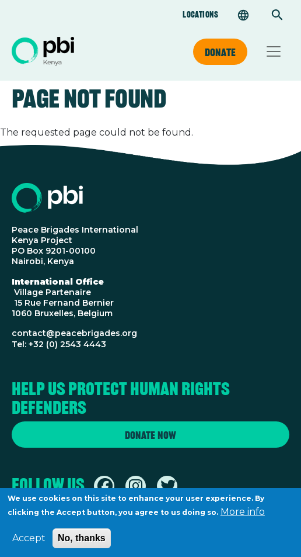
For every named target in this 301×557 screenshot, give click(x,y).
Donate (220, 52)
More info (242, 515)
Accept (29, 542)
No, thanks (82, 542)
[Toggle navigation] (273, 51)
